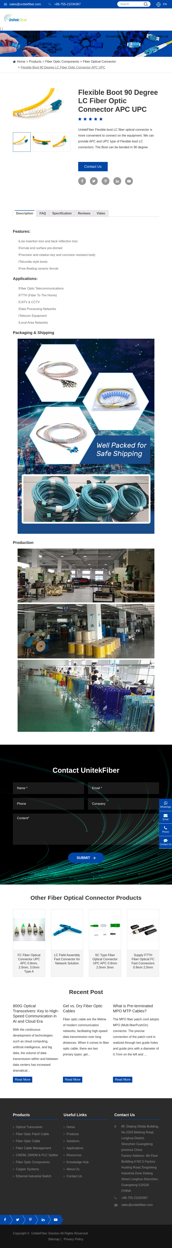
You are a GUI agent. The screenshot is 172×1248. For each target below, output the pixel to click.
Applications (70, 40)
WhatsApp (165, 803)
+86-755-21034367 (65, 4)
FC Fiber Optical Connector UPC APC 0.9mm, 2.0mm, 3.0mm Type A (29, 963)
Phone (165, 828)
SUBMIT (86, 858)
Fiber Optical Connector (99, 61)
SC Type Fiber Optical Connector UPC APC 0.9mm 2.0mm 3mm (104, 961)
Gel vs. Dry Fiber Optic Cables (82, 1008)
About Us (140, 40)
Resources (92, 40)
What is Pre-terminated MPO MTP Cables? (133, 1008)
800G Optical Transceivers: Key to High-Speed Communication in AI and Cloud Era (36, 1013)
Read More (22, 1079)
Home (14, 40)
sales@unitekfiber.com (22, 4)
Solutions (50, 40)
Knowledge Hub (117, 40)
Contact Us (160, 40)
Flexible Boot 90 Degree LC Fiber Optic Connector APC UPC (63, 67)
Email (165, 816)
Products (35, 61)
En (165, 4)
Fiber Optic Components (62, 61)
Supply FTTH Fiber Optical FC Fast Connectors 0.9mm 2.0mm (143, 961)
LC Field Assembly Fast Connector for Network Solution (67, 959)
